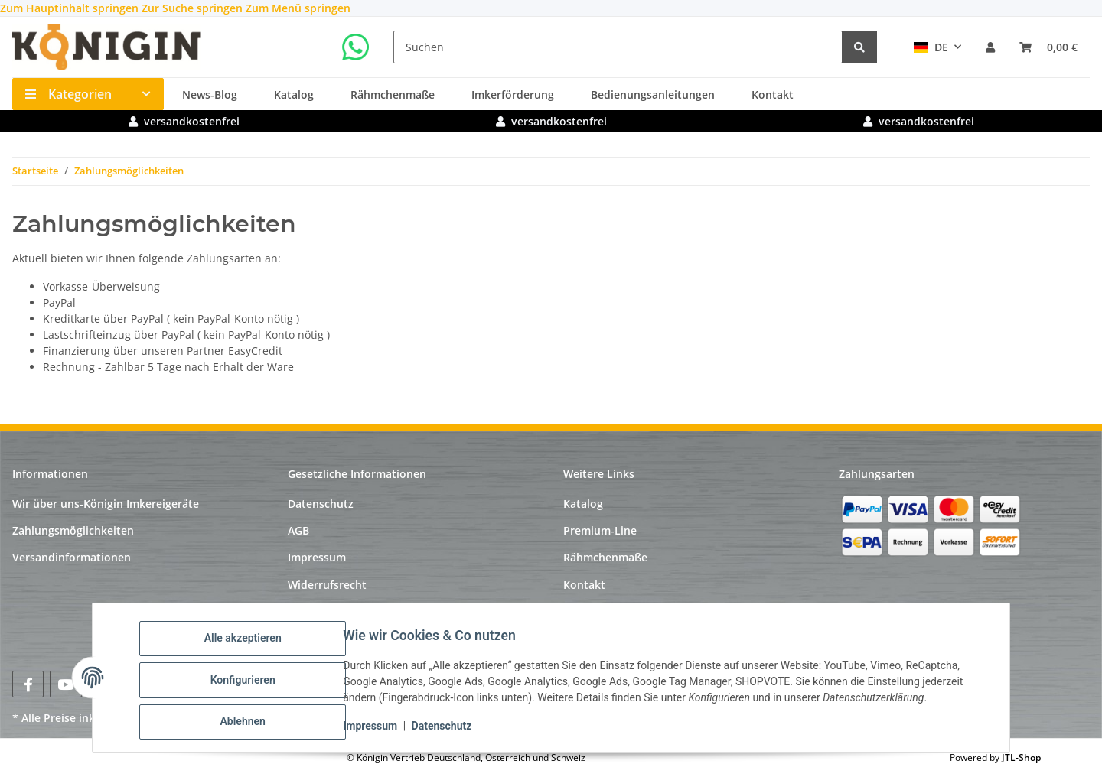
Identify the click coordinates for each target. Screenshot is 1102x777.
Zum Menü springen (298, 8)
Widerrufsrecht (327, 584)
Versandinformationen (71, 557)
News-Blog (209, 94)
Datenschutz (446, 729)
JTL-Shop (1021, 757)
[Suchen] (618, 47)
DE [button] (931, 47)
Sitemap (309, 611)
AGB (298, 530)
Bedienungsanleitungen (653, 94)
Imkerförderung (512, 94)
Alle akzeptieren (247, 643)
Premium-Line (600, 530)
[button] (990, 47)
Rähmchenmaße (392, 94)
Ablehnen (247, 723)
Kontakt (773, 94)
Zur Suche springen (194, 8)
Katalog (294, 94)
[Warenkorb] (1048, 47)
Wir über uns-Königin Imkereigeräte (105, 503)
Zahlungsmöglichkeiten (73, 530)
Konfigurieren (247, 683)
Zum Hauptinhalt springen (71, 8)
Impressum (375, 729)
